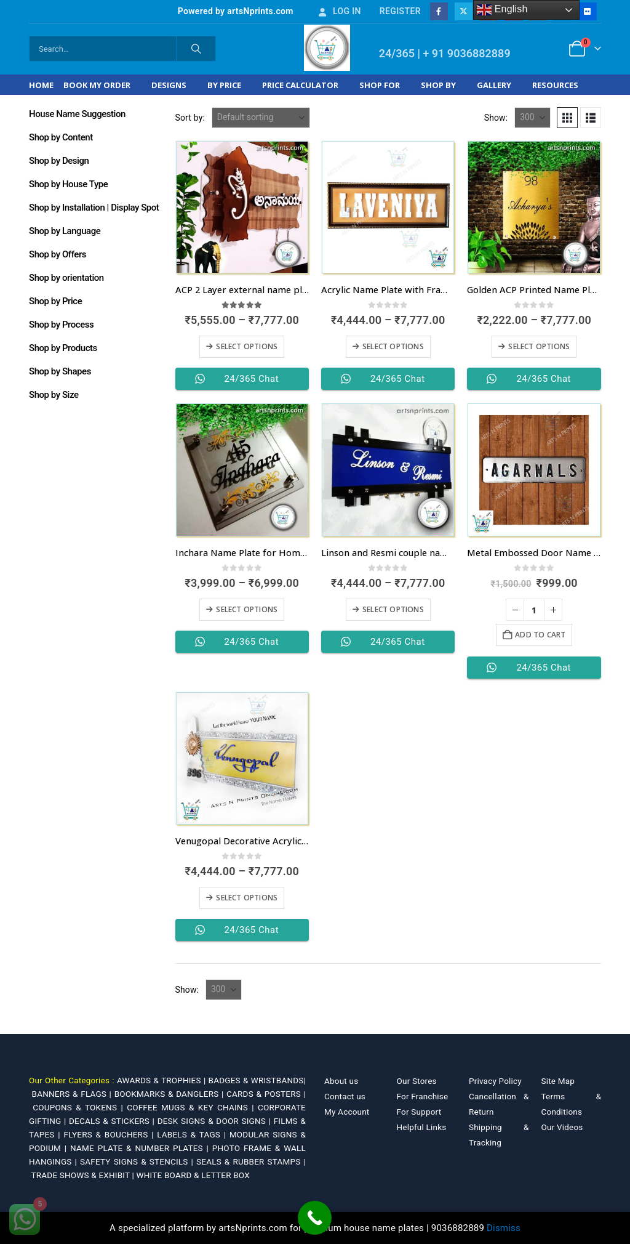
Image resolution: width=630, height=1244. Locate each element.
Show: (496, 118)
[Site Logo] (327, 48)
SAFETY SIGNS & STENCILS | (138, 1161)
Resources (555, 85)
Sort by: (190, 118)
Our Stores (417, 1081)
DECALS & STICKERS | (113, 1121)
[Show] (532, 117)
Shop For (379, 85)
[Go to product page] (242, 207)
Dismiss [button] (503, 1228)
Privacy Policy (495, 1081)
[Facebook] (439, 11)
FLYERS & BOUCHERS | (110, 1134)
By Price (224, 85)
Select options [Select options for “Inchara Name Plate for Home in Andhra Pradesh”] (246, 609)
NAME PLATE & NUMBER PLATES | (141, 1148)
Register (400, 11)
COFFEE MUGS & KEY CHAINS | (192, 1107)
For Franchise (423, 1096)
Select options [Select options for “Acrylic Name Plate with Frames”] (393, 346)
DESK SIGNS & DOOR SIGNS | (216, 1121)
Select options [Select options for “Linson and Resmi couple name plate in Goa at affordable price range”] (393, 609)
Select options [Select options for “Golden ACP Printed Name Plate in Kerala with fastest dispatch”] (539, 346)
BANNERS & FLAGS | (73, 1094)
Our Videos (562, 1127)
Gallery (494, 85)
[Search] (196, 48)
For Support (419, 1112)
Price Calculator (300, 85)
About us (341, 1081)
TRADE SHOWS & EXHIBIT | (84, 1175)
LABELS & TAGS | (193, 1134)
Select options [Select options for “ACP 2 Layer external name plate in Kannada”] (246, 346)
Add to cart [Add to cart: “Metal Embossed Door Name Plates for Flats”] (540, 634)
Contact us (344, 1096)
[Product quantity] (534, 610)
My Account (346, 1112)
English (502, 9)
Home (41, 85)
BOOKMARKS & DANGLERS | (170, 1094)
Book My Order (96, 85)
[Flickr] (587, 11)
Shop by (438, 85)
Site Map (558, 1081)
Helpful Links (422, 1127)
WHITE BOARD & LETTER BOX (193, 1175)
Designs (168, 85)
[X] (463, 11)
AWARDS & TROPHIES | (161, 1080)
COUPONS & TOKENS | (80, 1107)
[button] (567, 117)
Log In (339, 11)
